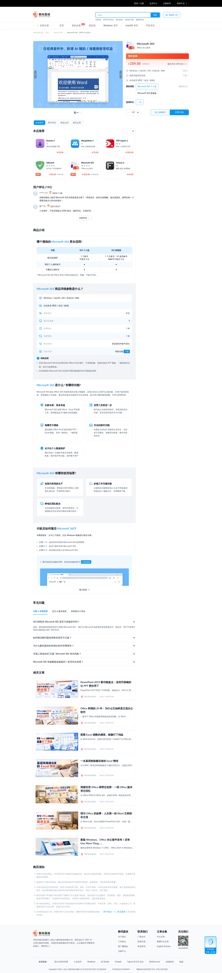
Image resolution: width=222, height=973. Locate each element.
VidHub (98, 20)
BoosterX (119, 20)
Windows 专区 (110, 25)
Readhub (91, 962)
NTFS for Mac (108, 20)
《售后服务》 (121, 912)
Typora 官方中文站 (135, 962)
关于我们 (122, 937)
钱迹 (181, 962)
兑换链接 (86, 562)
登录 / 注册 (139, 3)
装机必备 (76, 25)
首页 (61, 25)
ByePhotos (140, 20)
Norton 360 (129, 20)
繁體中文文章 (163, 941)
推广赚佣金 (123, 946)
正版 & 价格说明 (40, 611)
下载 (127, 351)
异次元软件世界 (61, 962)
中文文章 (161, 937)
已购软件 (167, 3)
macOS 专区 (132, 25)
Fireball (118, 962)
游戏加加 (170, 962)
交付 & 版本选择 (59, 611)
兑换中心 (122, 951)
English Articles (163, 946)
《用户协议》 (108, 912)
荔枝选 (92, 25)
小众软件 (78, 962)
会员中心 (153, 3)
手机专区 (150, 25)
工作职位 (122, 941)
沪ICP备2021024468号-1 (121, 969)
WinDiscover (154, 962)
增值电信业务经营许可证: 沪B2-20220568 (152, 969)
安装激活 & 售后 (78, 611)
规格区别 (184, 86)
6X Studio (105, 962)
